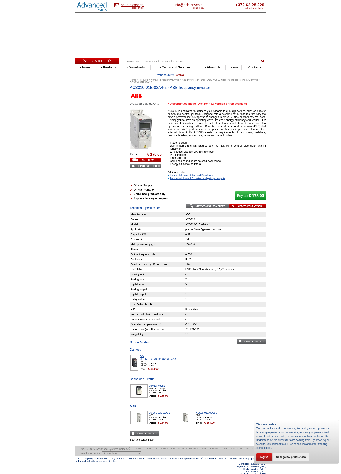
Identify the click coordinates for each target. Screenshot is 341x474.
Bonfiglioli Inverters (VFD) (252, 457)
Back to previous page (142, 433)
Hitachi (83, 143)
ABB (82, 98)
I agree (264, 457)
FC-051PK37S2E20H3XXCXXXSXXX (158, 350)
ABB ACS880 (259, 472)
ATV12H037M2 (157, 379)
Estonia (135, 5)
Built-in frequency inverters (91, 322)
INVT (82, 153)
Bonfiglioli (86, 107)
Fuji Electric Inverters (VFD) (251, 459)
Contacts (236, 442)
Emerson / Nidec (90, 124)
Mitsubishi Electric (91, 166)
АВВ (82, 217)
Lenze (83, 160)
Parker (83, 176)
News (223, 442)
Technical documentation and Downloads (191, 168)
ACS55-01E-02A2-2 (159, 406)
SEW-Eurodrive (89, 189)
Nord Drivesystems (92, 169)
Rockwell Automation (93, 179)
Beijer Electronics (91, 104)
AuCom (84, 220)
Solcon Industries (90, 237)
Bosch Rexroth (89, 111)
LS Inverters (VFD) (256, 465)
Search (97, 61)
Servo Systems (87, 242)
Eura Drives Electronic (94, 130)
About (214, 442)
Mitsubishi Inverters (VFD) (252, 467)
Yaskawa (84, 208)
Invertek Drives (89, 150)
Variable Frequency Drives (94, 94)
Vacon (83, 199)
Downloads (167, 442)
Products (150, 442)
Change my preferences (291, 457)
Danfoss (84, 114)
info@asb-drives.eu (207, 5)
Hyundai (84, 147)
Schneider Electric (91, 186)
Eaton (83, 121)
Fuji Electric (87, 137)
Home (138, 442)
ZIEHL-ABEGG (88, 205)
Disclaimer (252, 442)
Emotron (84, 127)
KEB (82, 156)
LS (80, 163)
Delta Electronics (90, 117)
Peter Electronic (89, 230)
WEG (82, 202)
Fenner (83, 134)
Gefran (83, 140)
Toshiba (84, 195)
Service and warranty (192, 442)
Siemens (84, 192)
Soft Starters (85, 214)
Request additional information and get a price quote (197, 171)
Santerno (85, 182)
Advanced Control (91, 101)
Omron (83, 173)
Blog (80, 279)
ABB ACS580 (259, 470)
